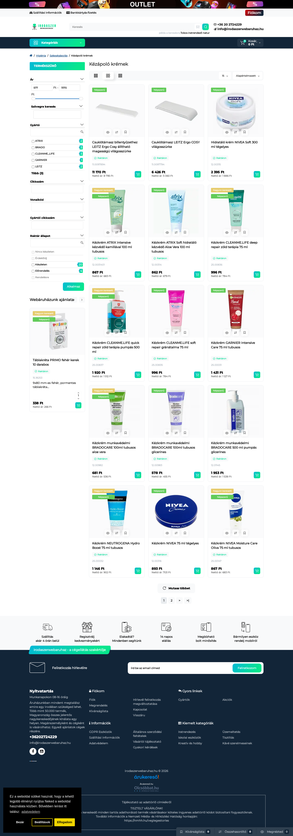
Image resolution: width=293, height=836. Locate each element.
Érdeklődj (41, 258)
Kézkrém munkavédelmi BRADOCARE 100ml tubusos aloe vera (114, 447)
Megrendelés (98, 705)
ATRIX (39, 140)
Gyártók (184, 700)
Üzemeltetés (231, 732)
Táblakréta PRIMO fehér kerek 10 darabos (56, 362)
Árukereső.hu (146, 784)
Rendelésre (42, 277)
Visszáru (139, 715)
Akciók (227, 700)
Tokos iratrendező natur (195, 32)
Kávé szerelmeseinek (237, 743)
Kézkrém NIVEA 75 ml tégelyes (175, 543)
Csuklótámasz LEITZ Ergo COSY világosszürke (176, 144)
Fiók (92, 700)
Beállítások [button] (42, 822)
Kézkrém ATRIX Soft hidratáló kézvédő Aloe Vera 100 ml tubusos (174, 247)
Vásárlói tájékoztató (147, 741)
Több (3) (37, 173)
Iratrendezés (187, 732)
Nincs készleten (44, 251)
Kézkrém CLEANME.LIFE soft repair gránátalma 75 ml (174, 345)
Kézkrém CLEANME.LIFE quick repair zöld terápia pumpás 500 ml (116, 347)
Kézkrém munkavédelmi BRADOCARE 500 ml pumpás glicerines (233, 447)
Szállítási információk (46, 12)
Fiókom (254, 13)
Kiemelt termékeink (107, 43)
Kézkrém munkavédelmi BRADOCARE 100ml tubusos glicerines (173, 447)
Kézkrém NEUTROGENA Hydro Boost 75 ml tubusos (116, 545)
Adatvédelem (98, 743)
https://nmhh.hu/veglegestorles (146, 820)
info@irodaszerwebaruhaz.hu (238, 29)
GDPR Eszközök (100, 732)
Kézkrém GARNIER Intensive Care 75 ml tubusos (233, 345)
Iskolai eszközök (189, 737)
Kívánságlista (98, 711)
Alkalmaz (73, 286)
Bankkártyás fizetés (81, 12)
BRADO (40, 147)
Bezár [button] (20, 822)
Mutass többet (176, 588)
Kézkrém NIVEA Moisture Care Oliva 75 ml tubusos (234, 545)
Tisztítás (228, 737)
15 (225, 75)
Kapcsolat (140, 709)
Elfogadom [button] (64, 822)
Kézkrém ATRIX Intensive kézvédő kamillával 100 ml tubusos (112, 247)
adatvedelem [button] (30, 811)
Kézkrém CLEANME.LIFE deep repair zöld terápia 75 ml (234, 245)
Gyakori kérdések (145, 747)
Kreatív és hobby (190, 743)
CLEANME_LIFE (45, 153)
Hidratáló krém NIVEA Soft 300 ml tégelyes (234, 144)
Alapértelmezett (247, 75)
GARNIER (41, 159)
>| (188, 600)
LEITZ (38, 166)
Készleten (41, 264)
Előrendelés (42, 270)
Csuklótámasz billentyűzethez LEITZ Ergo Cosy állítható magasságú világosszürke (115, 146)
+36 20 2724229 (228, 24)
